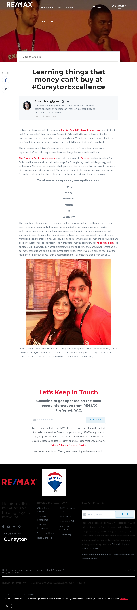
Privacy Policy (128, 570)
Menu (97, 7)
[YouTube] (14, 526)
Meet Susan (65, 516)
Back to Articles (32, 56)
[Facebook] (3, 526)
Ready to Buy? (65, 7)
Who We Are (47, 7)
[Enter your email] (61, 419)
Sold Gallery (65, 534)
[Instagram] (19, 526)
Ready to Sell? (48, 21)
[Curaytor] (15, 542)
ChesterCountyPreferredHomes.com (80, 130)
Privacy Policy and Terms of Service (68, 445)
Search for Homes (46, 533)
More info (124, 598)
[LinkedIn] (8, 526)
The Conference (38, 158)
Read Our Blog (44, 537)
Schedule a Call (66, 521)
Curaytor (85, 158)
